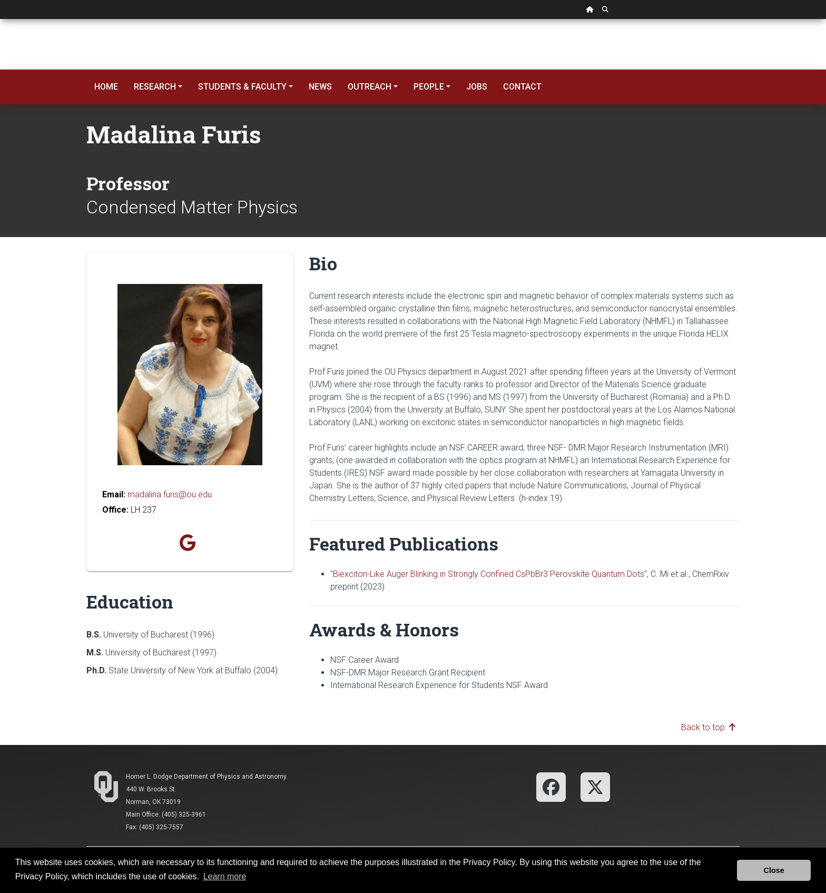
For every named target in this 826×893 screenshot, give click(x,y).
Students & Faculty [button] (242, 87)
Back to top (708, 727)
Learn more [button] (225, 876)
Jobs (476, 87)
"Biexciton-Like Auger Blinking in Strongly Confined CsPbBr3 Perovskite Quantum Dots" (488, 574)
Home (106, 87)
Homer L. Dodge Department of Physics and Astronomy (206, 776)
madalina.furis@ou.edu (169, 494)
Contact (522, 87)
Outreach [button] (369, 87)
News (320, 87)
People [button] (429, 87)
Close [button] (774, 870)
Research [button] (155, 87)
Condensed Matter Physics (192, 207)
